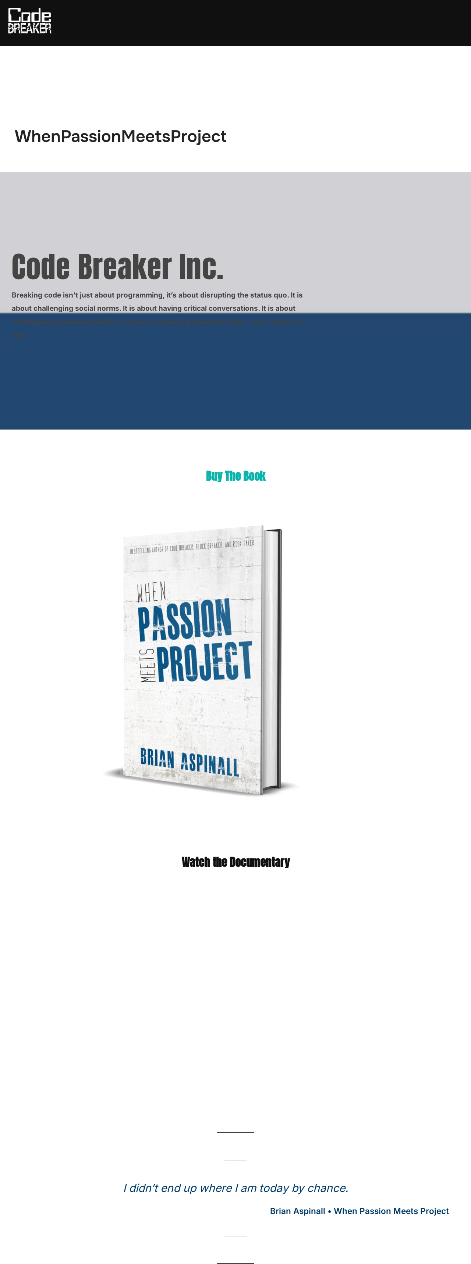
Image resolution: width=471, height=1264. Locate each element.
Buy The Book (235, 476)
